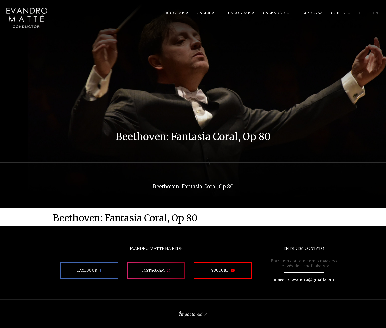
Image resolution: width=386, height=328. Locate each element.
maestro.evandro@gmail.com (304, 279)
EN (375, 13)
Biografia (177, 13)
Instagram (153, 270)
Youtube (219, 270)
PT (362, 13)
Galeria (207, 13)
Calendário (278, 13)
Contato (341, 13)
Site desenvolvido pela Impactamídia (193, 314)
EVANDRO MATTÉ (27, 18)
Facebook (87, 270)
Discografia (240, 13)
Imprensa (312, 13)
